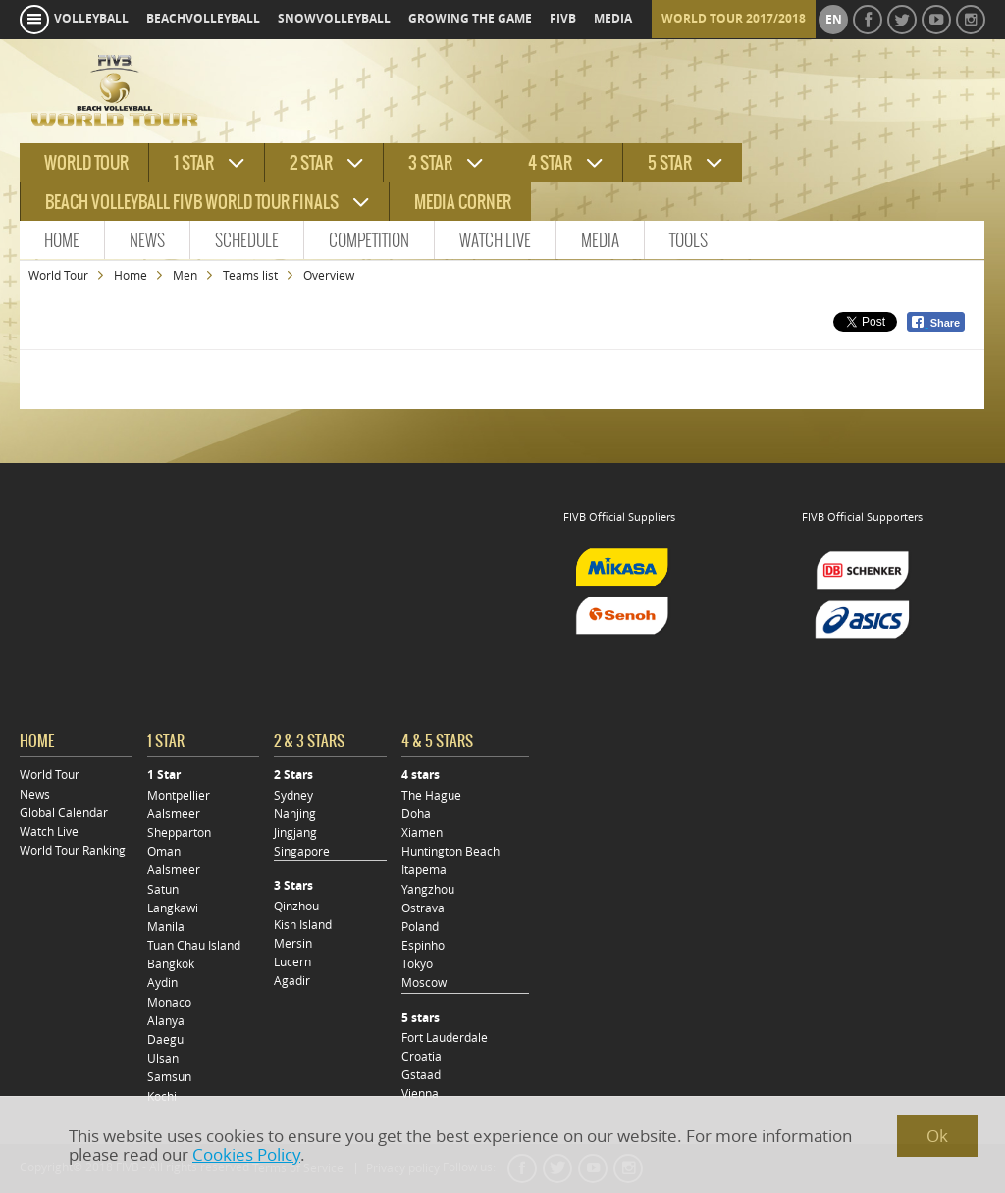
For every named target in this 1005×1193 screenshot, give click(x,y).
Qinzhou (296, 906)
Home (61, 240)
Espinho (423, 945)
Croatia (421, 1056)
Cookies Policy (246, 1154)
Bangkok (170, 964)
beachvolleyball (203, 18)
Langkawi (172, 908)
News (147, 240)
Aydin (162, 982)
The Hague (431, 795)
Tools (688, 240)
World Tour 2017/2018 (733, 18)
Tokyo (417, 964)
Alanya (166, 1020)
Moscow (424, 982)
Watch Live (495, 240)
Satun (163, 889)
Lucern (292, 962)
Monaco (169, 1002)
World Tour (58, 275)
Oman (164, 851)
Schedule (247, 240)
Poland (420, 926)
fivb (563, 18)
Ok (937, 1135)
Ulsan (163, 1058)
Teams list (250, 275)
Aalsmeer (173, 813)
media (613, 18)
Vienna (420, 1093)
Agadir (292, 980)
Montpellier (178, 795)
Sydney (293, 795)
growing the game (470, 18)
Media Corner (462, 202)
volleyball (91, 18)
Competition (369, 240)
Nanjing (295, 813)
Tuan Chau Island (193, 945)
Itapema (424, 869)
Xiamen (422, 832)
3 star (430, 163)
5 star (670, 163)
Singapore (302, 851)
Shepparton (179, 832)
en (833, 19)
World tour (86, 163)
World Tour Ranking (73, 850)
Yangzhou (427, 889)
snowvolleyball (334, 18)
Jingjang (295, 832)
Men (185, 275)
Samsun (169, 1076)
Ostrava (423, 908)
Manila (166, 926)
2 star (311, 163)
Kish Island (303, 924)
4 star (550, 163)
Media (600, 240)
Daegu (165, 1039)
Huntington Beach (450, 851)
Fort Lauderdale (444, 1037)
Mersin (293, 943)
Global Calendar (64, 812)
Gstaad (421, 1074)
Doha (416, 813)
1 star (194, 163)
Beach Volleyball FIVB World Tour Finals (192, 202)
